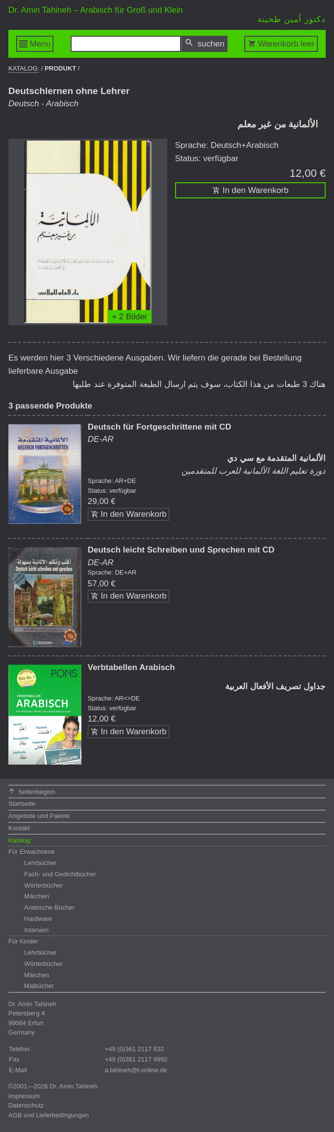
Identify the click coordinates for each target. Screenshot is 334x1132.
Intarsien (36, 930)
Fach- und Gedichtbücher (60, 874)
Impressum (24, 1096)
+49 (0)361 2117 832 (134, 1049)
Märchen (36, 896)
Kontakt (19, 828)
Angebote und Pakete (39, 815)
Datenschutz (26, 1105)
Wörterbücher (43, 885)
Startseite (21, 803)
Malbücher (39, 985)
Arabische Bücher (49, 907)
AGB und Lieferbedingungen (48, 1115)
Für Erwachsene (31, 851)
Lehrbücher (40, 863)
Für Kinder (23, 941)
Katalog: (23, 68)
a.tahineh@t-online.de (135, 1070)
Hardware (37, 918)
